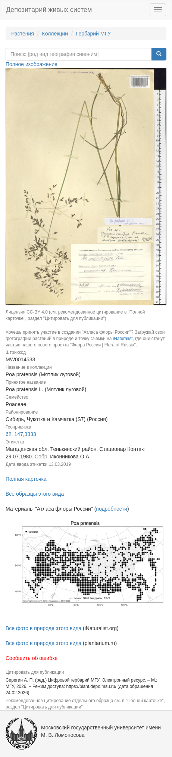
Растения (22, 34)
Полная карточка (26, 479)
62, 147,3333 (21, 434)
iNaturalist (123, 338)
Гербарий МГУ (93, 34)
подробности (111, 509)
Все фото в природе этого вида (43, 628)
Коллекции (55, 34)
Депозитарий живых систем (49, 9)
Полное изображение (31, 64)
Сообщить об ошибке (31, 658)
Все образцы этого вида (35, 494)
